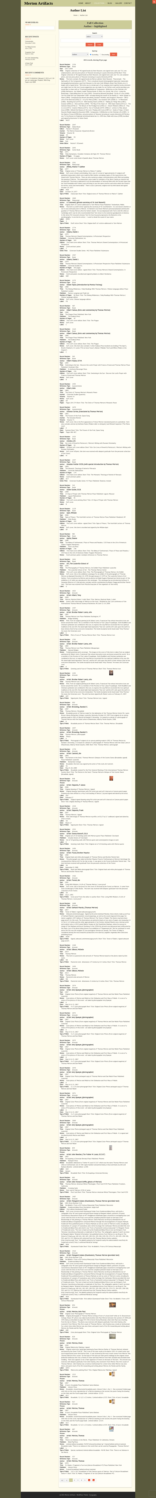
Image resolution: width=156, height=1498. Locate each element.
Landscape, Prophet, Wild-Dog (40, 80)
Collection (99, 3)
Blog (110, 3)
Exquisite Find (30, 52)
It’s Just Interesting (31, 58)
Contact (128, 3)
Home (80, 3)
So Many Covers (30, 47)
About (88, 3)
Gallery (118, 3)
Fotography (93, 1495)
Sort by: (94, 51)
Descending (104, 54)
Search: (94, 33)
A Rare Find (29, 63)
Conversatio (29, 41)
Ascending (94, 54)
